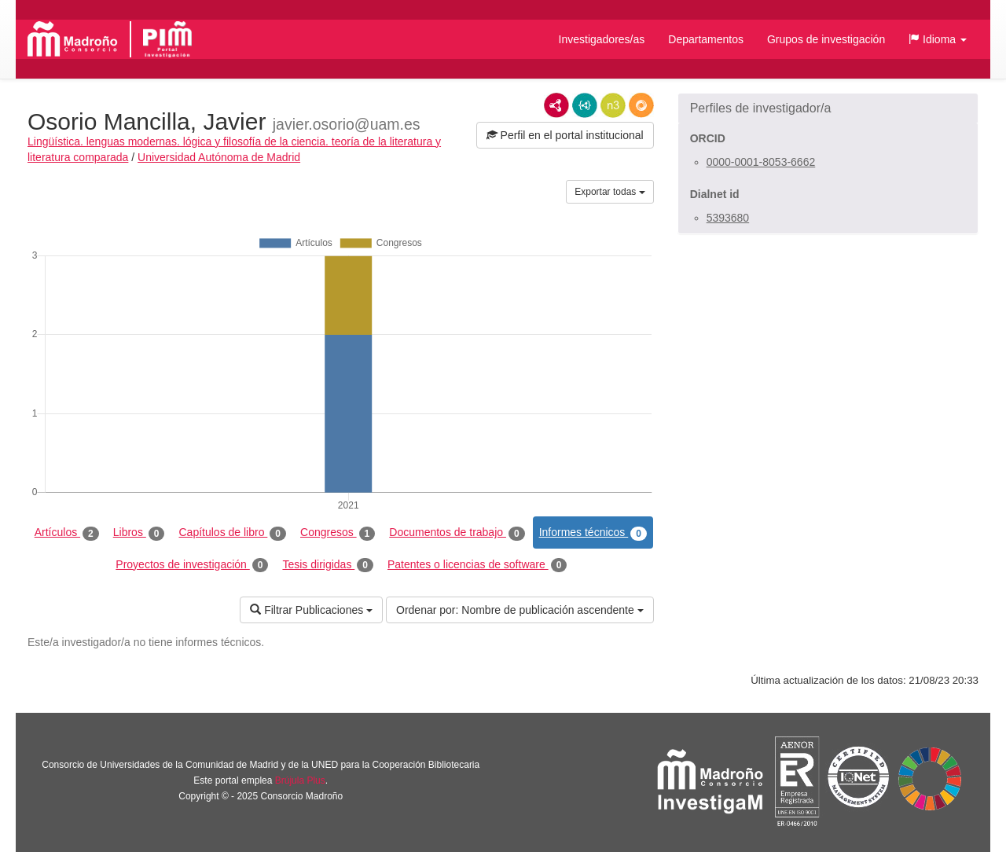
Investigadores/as (602, 39)
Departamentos (705, 39)
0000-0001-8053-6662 (761, 162)
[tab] (828, 108)
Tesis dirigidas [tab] (327, 565)
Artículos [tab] (67, 533)
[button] (937, 39)
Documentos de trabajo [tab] (456, 533)
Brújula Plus (300, 780)
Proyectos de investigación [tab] (192, 565)
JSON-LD (584, 105)
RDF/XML (556, 105)
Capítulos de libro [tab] (232, 533)
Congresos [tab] (337, 533)
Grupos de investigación (826, 39)
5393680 (728, 217)
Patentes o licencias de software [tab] (477, 565)
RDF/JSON (641, 105)
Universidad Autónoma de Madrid (219, 157)
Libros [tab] (139, 533)
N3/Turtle (613, 105)
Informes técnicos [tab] (593, 533)
